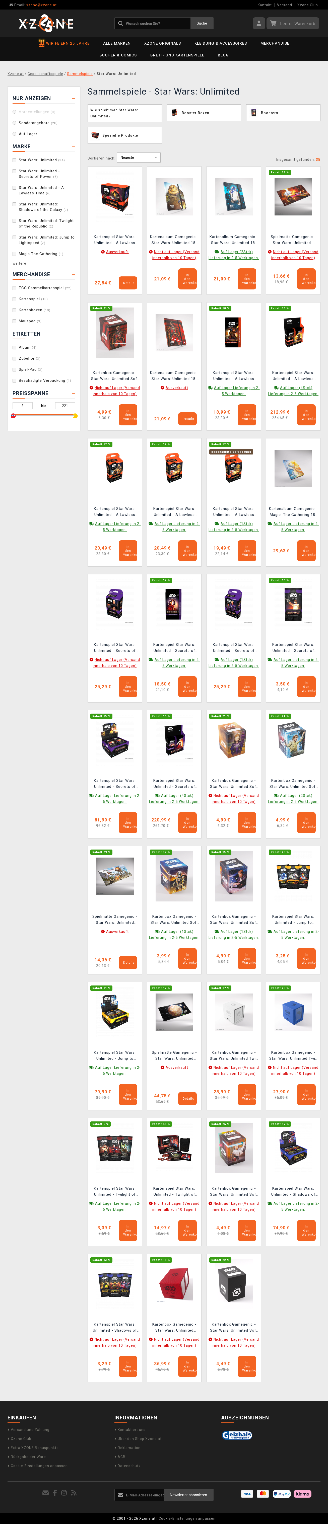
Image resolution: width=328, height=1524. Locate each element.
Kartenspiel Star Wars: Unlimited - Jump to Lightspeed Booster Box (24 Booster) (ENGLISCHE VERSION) (115, 1056)
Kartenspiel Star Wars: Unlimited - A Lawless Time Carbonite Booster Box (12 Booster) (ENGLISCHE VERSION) (293, 376)
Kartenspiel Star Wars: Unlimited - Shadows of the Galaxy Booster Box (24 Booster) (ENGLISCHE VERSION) (293, 1192)
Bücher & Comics (118, 55)
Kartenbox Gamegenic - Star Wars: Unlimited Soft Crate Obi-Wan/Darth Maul (234, 1192)
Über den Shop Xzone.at (138, 1439)
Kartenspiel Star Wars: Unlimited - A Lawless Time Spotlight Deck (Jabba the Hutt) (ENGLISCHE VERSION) (174, 512)
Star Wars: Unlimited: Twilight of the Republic (46, 223)
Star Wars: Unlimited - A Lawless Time (41, 190)
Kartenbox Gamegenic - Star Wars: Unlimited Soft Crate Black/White (234, 1328)
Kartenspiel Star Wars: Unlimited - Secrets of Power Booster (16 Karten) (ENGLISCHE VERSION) (293, 648)
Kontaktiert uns (130, 1430)
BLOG (223, 55)
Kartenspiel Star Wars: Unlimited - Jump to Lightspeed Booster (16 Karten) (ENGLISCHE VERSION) (293, 920)
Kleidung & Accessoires (220, 43)
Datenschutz (127, 1466)
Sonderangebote (38, 123)
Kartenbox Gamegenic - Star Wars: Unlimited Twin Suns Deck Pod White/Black (234, 1056)
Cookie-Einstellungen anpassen (38, 1466)
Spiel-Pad (31, 369)
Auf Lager (28, 134)
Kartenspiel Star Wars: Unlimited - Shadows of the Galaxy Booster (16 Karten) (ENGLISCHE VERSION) (115, 1328)
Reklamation (127, 1448)
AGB (119, 1457)
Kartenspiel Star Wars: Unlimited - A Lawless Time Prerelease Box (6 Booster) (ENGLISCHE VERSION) (115, 240)
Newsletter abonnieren (188, 1495)
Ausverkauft (117, 252)
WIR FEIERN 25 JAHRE (64, 43)
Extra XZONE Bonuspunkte (33, 1448)
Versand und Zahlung (28, 1430)
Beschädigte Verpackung (45, 380)
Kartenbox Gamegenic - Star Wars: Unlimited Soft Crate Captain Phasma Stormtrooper (174, 920)
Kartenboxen (34, 310)
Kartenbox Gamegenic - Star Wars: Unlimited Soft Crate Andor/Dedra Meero (293, 784)
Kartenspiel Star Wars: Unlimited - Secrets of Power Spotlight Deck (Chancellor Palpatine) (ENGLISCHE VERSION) (115, 648)
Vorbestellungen (37, 112)
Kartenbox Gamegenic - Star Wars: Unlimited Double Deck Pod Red (174, 1328)
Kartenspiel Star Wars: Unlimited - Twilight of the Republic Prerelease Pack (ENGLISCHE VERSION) (174, 1192)
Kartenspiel (33, 299)
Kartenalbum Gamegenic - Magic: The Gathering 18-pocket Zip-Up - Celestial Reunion (293, 512)
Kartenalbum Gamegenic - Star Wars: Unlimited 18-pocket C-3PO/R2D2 (234, 240)
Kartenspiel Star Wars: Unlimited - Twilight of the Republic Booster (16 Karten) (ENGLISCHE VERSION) (115, 1192)
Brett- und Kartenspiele (177, 55)
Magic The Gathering (41, 254)
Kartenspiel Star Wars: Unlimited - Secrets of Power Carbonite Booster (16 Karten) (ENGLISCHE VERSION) (174, 648)
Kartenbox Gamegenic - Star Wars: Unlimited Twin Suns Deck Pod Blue (293, 1056)
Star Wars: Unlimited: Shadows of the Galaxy (43, 207)
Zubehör (30, 358)
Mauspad (30, 321)
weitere (19, 263)
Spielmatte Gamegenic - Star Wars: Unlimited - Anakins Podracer (293, 240)
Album (28, 347)
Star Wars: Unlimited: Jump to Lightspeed (47, 240)
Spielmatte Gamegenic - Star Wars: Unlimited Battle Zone (174, 1056)
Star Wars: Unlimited (42, 160)
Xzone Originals (162, 43)
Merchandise (274, 43)
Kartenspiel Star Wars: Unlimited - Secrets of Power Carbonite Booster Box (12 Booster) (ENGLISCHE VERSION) (174, 784)
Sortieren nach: (101, 158)
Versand (284, 5)
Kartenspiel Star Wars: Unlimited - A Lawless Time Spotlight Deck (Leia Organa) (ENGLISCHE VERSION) (115, 512)
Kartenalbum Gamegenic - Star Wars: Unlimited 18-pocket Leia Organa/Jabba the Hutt (174, 240)
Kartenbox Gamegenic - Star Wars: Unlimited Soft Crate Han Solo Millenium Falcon (234, 920)
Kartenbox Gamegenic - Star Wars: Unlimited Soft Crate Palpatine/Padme (234, 784)
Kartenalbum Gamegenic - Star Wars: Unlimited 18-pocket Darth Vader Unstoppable (174, 376)
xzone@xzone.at (33, 5)
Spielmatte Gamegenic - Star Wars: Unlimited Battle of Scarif (115, 920)
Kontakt (265, 5)
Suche (202, 23)
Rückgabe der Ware (27, 1457)
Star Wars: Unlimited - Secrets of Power (39, 174)
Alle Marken (117, 43)
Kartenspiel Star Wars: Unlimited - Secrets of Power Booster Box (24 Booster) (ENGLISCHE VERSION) (115, 784)
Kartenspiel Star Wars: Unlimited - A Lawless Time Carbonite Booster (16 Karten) (233, 376)
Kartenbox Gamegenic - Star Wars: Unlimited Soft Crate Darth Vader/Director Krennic (115, 376)
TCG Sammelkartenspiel (45, 288)
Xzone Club (307, 5)
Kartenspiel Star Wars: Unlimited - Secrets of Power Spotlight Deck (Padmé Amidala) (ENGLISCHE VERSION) (234, 648)
